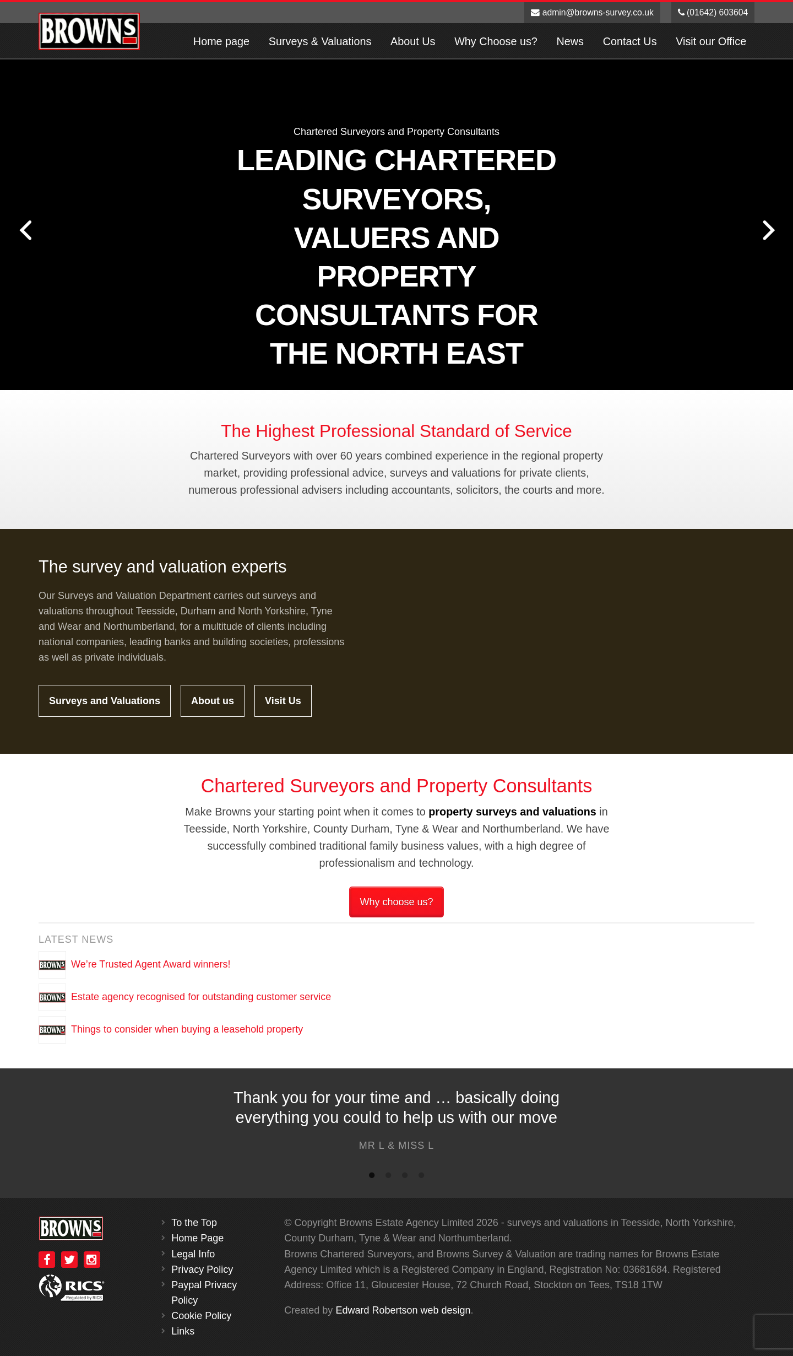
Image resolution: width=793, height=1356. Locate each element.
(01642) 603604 (713, 12)
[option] (396, 1123)
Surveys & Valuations (320, 41)
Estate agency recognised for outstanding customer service (201, 996)
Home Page (197, 1238)
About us (212, 700)
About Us (412, 41)
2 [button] (388, 1177)
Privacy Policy (202, 1269)
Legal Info (193, 1254)
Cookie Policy (201, 1315)
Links (182, 1331)
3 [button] (404, 1177)
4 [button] (421, 1177)
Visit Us (283, 700)
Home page (221, 41)
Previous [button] (25, 230)
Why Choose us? (495, 41)
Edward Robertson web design (402, 1310)
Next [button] (768, 230)
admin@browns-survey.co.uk (592, 12)
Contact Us (630, 41)
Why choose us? (396, 901)
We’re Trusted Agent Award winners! (151, 964)
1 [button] (371, 1177)
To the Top (194, 1222)
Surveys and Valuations (104, 700)
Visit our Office (711, 41)
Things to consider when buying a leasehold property (187, 1029)
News (570, 41)
